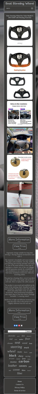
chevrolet (11, 336)
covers (23, 365)
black (12, 355)
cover (16, 369)
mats (19, 351)
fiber (19, 373)
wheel (11, 351)
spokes (21, 339)
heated (29, 370)
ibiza (23, 370)
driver (11, 359)
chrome (10, 343)
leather (12, 365)
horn (25, 352)
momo (13, 361)
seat (17, 342)
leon (30, 343)
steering (16, 347)
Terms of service (19, 390)
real (10, 339)
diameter (29, 336)
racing (27, 356)
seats (15, 339)
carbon (24, 361)
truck (26, 347)
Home (20, 381)
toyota (29, 359)
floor (27, 338)
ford (30, 366)
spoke (30, 352)
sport (18, 336)
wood (24, 343)
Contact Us (20, 384)
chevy (20, 356)
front (24, 359)
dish (23, 336)
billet (18, 359)
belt (10, 370)
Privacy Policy (20, 387)
